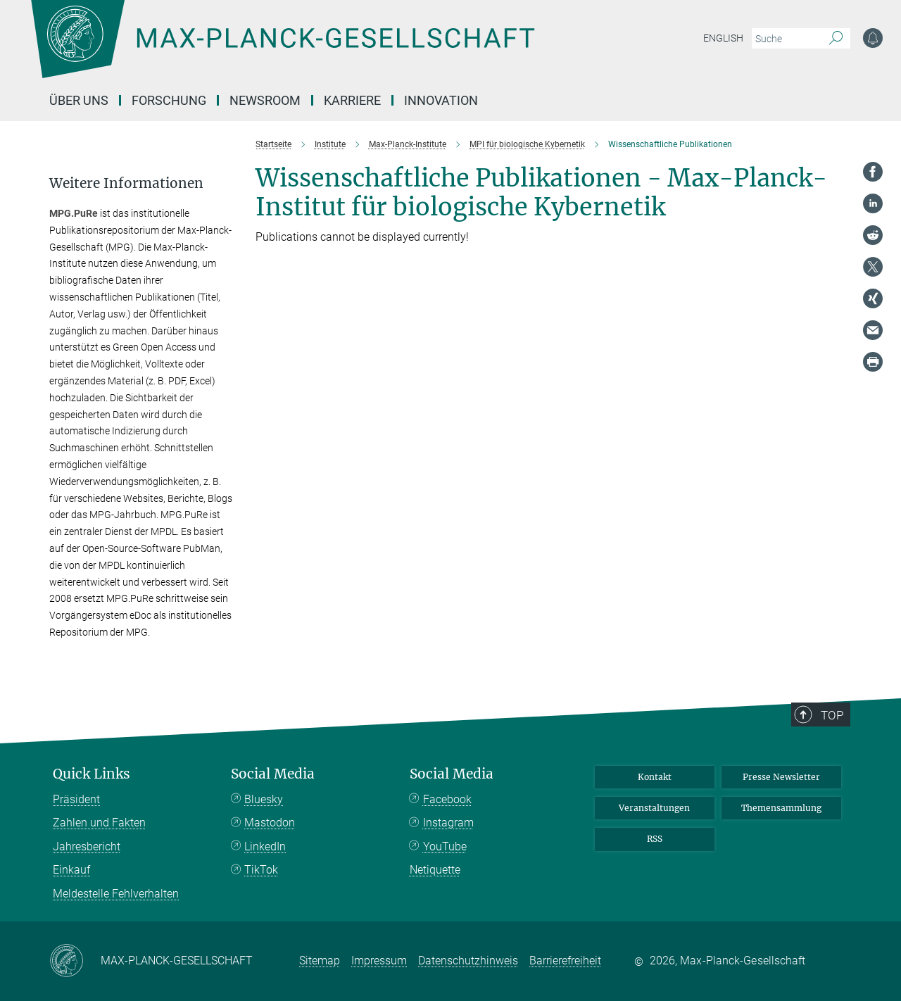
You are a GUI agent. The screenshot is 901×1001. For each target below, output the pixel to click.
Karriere (352, 100)
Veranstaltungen (654, 807)
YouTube (445, 846)
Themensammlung (781, 807)
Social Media (273, 774)
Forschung (169, 100)
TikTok (261, 869)
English (723, 38)
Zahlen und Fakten (99, 822)
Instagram (448, 822)
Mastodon (269, 822)
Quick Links (91, 774)
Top (833, 714)
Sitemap (319, 960)
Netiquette (435, 869)
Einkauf (71, 869)
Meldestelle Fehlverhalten (116, 893)
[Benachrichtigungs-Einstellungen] (873, 38)
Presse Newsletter (781, 777)
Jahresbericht (86, 846)
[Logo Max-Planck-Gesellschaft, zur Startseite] (282, 49)
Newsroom (265, 100)
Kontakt (655, 777)
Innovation (441, 100)
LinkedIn (265, 846)
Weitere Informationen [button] (126, 183)
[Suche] (835, 39)
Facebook (447, 799)
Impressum (379, 960)
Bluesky (263, 799)
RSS (654, 838)
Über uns (78, 100)
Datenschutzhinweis (468, 960)
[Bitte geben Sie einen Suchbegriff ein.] (785, 39)
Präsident (76, 799)
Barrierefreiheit (565, 960)
